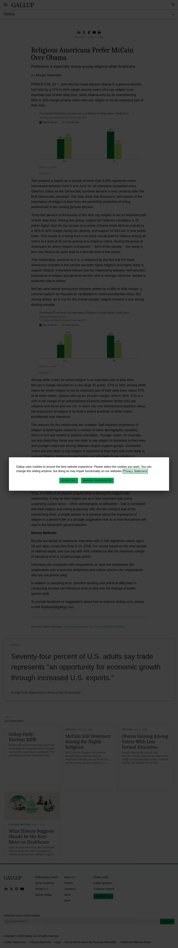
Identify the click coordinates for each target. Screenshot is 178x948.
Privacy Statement (135, 471)
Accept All (69, 480)
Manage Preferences (97, 480)
